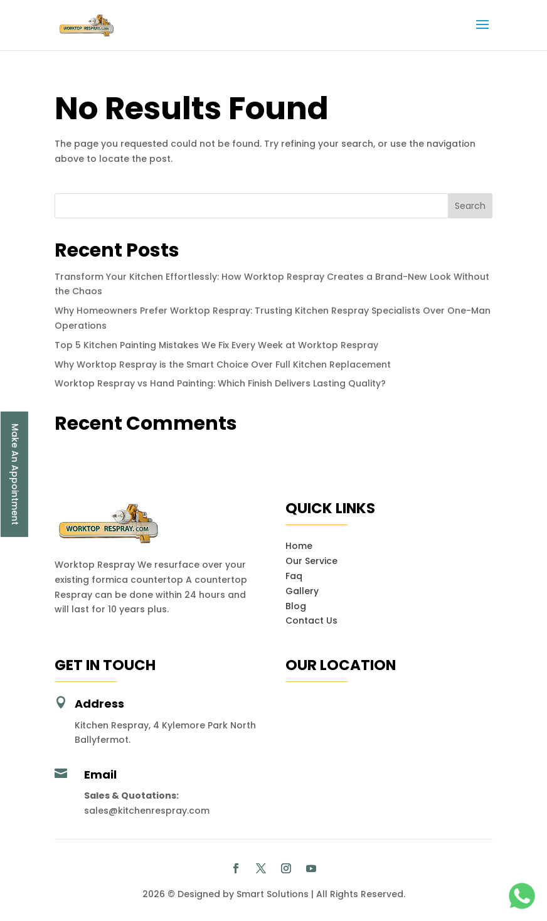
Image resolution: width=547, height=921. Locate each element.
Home (298, 546)
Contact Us (311, 620)
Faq (293, 576)
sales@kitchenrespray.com (147, 810)
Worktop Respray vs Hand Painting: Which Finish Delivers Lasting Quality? (220, 383)
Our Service (311, 561)
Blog (295, 606)
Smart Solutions (272, 894)
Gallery (302, 591)
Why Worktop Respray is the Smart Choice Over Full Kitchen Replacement (223, 364)
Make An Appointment (15, 474)
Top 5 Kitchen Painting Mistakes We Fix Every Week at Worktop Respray (216, 345)
